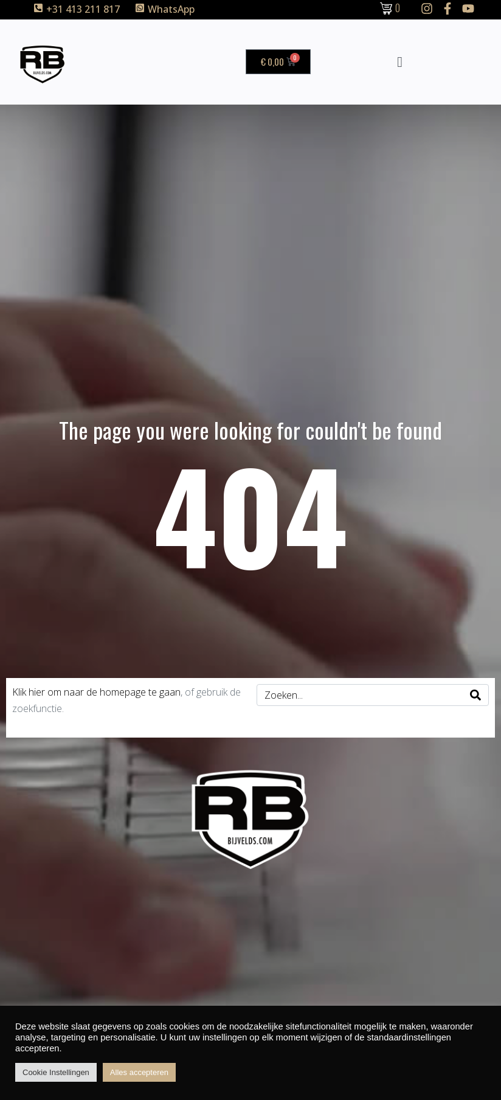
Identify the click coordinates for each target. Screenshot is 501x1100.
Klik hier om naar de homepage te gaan (96, 692)
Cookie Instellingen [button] (55, 1072)
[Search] (475, 695)
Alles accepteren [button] (139, 1072)
